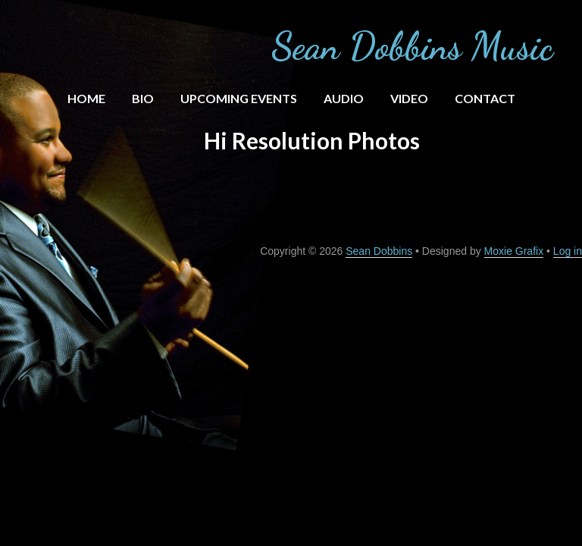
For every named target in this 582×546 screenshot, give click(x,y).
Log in (567, 251)
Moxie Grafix (514, 251)
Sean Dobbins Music (412, 46)
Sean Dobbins (379, 251)
